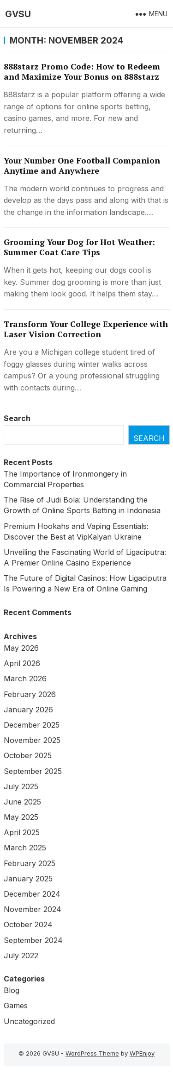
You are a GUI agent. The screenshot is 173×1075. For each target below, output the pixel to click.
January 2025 (28, 878)
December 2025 (32, 724)
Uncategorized (29, 1021)
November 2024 (32, 909)
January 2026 (28, 709)
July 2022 (21, 955)
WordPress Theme (92, 1053)
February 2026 (30, 694)
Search (17, 418)
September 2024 (33, 940)
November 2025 (32, 740)
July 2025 (21, 786)
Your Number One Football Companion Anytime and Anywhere (82, 165)
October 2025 (28, 755)
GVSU (18, 13)
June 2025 (22, 801)
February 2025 (29, 863)
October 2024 (28, 924)
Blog (11, 990)
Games (16, 1005)
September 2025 (33, 771)
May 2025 (21, 817)
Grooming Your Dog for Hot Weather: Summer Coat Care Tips (79, 247)
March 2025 (25, 847)
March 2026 (25, 678)
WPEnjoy (142, 1053)
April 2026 (22, 663)
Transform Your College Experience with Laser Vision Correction (86, 329)
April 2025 (22, 832)
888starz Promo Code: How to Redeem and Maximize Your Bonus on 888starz (82, 71)
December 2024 (32, 894)
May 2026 (21, 648)
